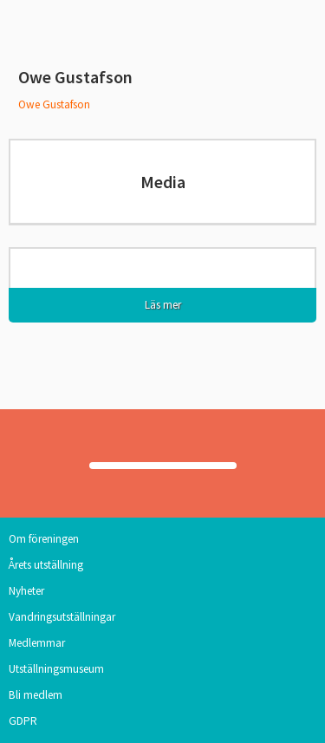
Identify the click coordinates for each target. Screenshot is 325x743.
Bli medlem (35, 695)
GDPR (23, 721)
